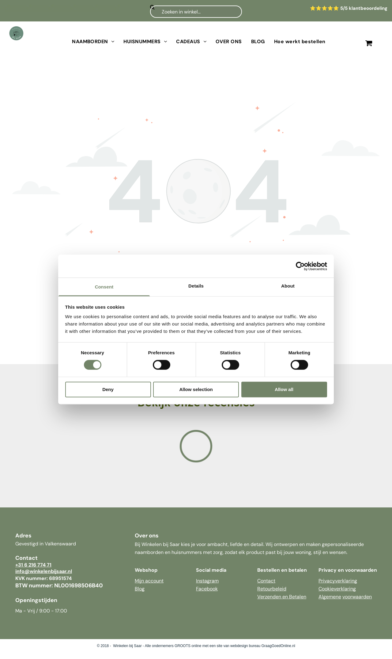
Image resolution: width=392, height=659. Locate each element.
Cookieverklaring (337, 589)
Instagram (207, 581)
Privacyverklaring (337, 581)
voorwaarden (357, 596)
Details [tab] (196, 285)
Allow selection (196, 389)
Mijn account (149, 581)
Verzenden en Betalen (281, 596)
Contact (266, 581)
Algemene (329, 596)
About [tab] (288, 285)
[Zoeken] (196, 12)
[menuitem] (93, 41)
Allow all (284, 389)
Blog (140, 589)
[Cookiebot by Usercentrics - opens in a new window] (300, 266)
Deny (108, 389)
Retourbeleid (271, 589)
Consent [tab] (104, 286)
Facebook (207, 589)
